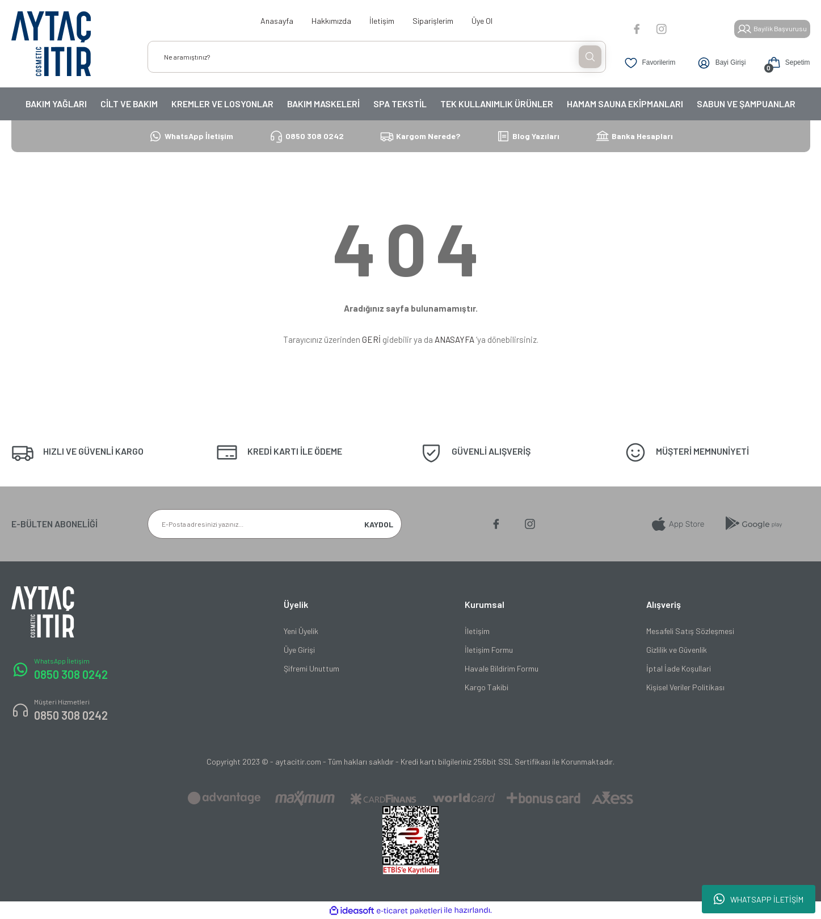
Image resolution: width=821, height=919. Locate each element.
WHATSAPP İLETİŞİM (758, 899)
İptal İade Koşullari (678, 668)
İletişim (477, 631)
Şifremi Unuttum (311, 668)
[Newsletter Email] (275, 524)
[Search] (377, 57)
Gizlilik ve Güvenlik (676, 649)
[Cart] (786, 63)
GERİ (371, 339)
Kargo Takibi (486, 687)
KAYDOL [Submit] (378, 524)
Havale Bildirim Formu (501, 668)
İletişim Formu (489, 649)
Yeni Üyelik (301, 631)
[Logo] (51, 43)
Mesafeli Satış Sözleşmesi (690, 631)
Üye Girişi (299, 649)
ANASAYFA (454, 339)
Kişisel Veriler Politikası (685, 687)
